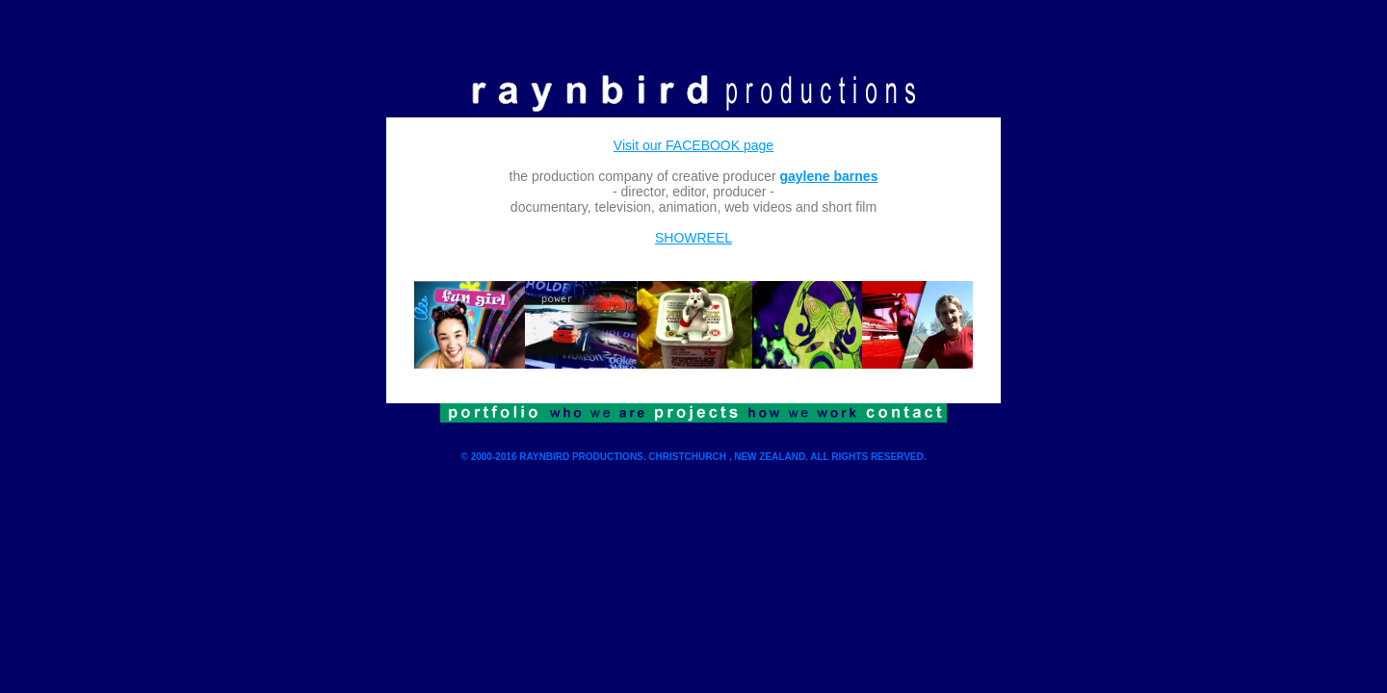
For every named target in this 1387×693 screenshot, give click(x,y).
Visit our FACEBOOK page (693, 145)
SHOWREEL (693, 237)
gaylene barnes (829, 176)
